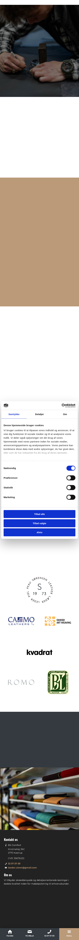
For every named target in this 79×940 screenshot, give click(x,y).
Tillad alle (39, 514)
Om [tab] (65, 414)
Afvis (39, 532)
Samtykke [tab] (14, 414)
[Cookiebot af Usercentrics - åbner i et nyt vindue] (61, 405)
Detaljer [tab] (39, 414)
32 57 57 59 (14, 840)
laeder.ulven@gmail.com (22, 844)
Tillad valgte (39, 523)
